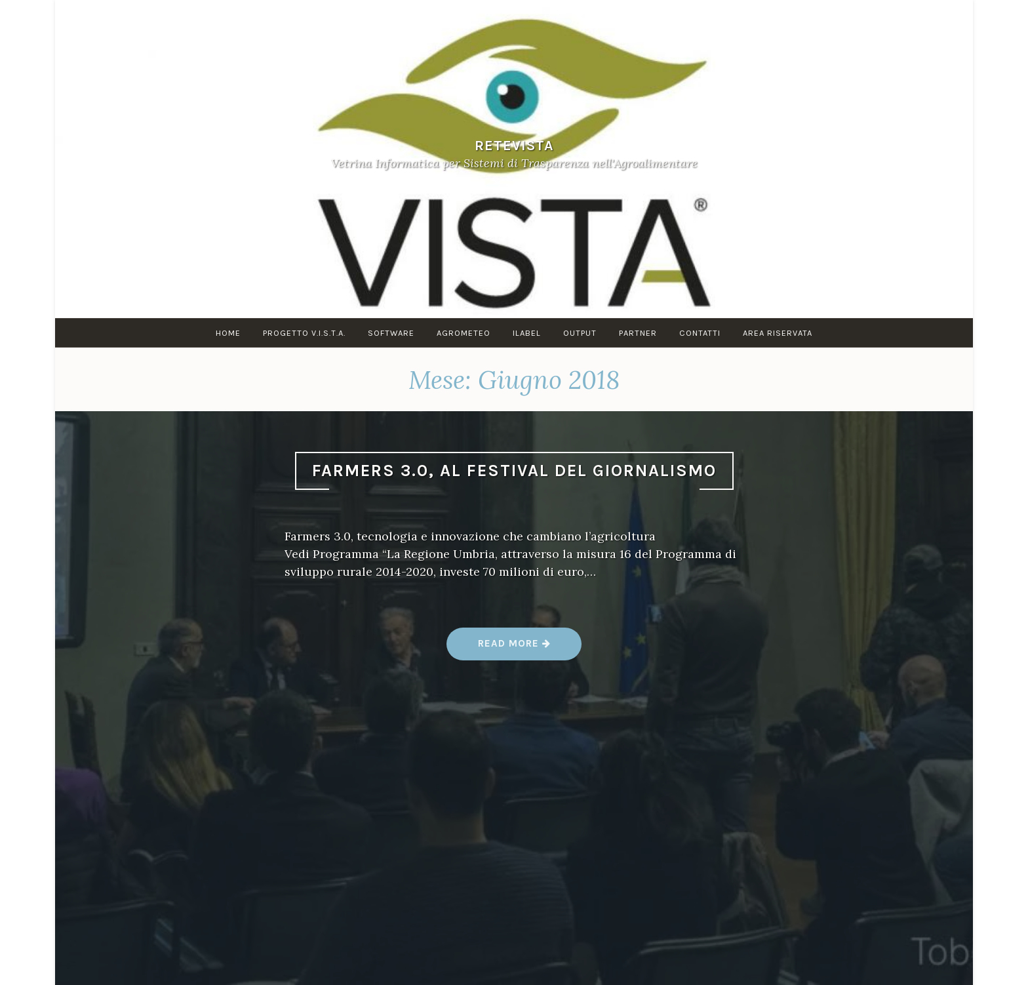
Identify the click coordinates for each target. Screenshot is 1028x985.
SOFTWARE (391, 333)
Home (228, 333)
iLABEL (527, 333)
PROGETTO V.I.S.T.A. (304, 333)
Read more (514, 648)
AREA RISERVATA (777, 333)
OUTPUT (580, 333)
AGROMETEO (463, 333)
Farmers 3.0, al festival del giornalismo (514, 470)
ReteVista (514, 145)
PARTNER (638, 333)
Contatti (700, 333)
